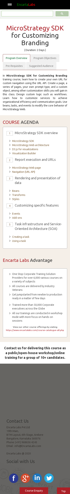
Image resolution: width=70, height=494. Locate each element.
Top (63, 491)
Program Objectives (45, 58)
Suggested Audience (41, 65)
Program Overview (16, 58)
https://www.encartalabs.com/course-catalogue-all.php (35, 330)
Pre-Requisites (14, 65)
